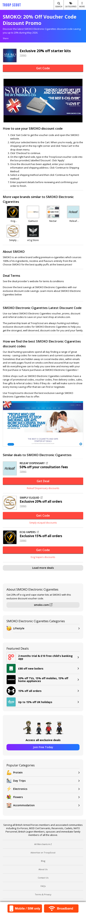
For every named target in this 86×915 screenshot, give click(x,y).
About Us (43, 869)
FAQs (43, 886)
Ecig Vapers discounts (43, 557)
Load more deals (43, 568)
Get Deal (43, 481)
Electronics (46, 789)
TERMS (23, 55)
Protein (46, 772)
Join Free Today (43, 747)
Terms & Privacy (43, 894)
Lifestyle (46, 628)
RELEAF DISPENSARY (34, 463)
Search (58, 5)
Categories (71, 5)
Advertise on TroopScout (43, 852)
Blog (43, 861)
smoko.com (43, 605)
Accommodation (46, 805)
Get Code (43, 68)
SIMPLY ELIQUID (31, 497)
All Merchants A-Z (43, 844)
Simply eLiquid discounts (43, 522)
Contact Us (43, 877)
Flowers (46, 797)
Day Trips (46, 781)
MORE (82, 5)
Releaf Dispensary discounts (43, 488)
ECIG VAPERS (29, 532)
